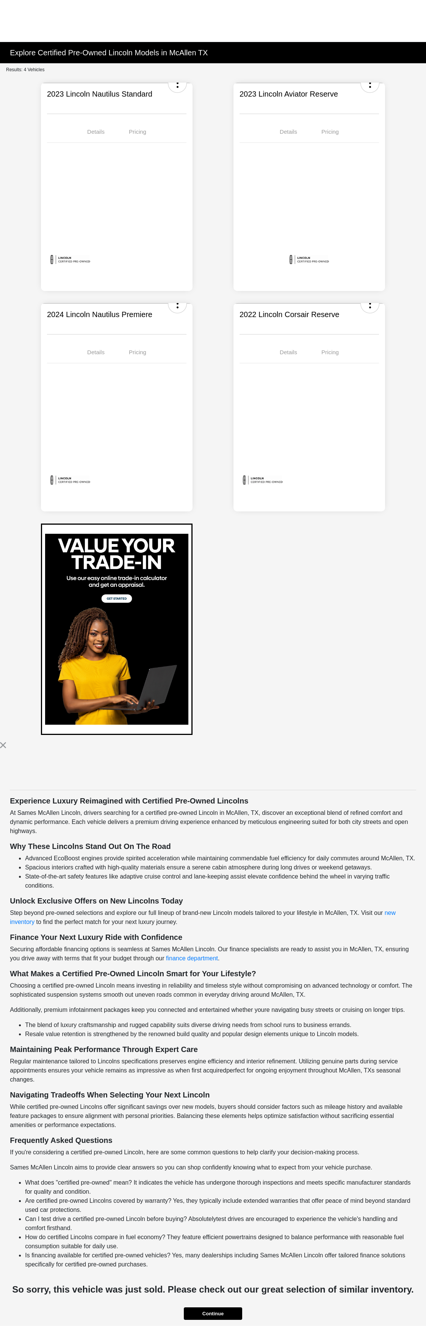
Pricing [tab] (137, 131)
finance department (192, 958)
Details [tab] (96, 131)
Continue (213, 1313)
